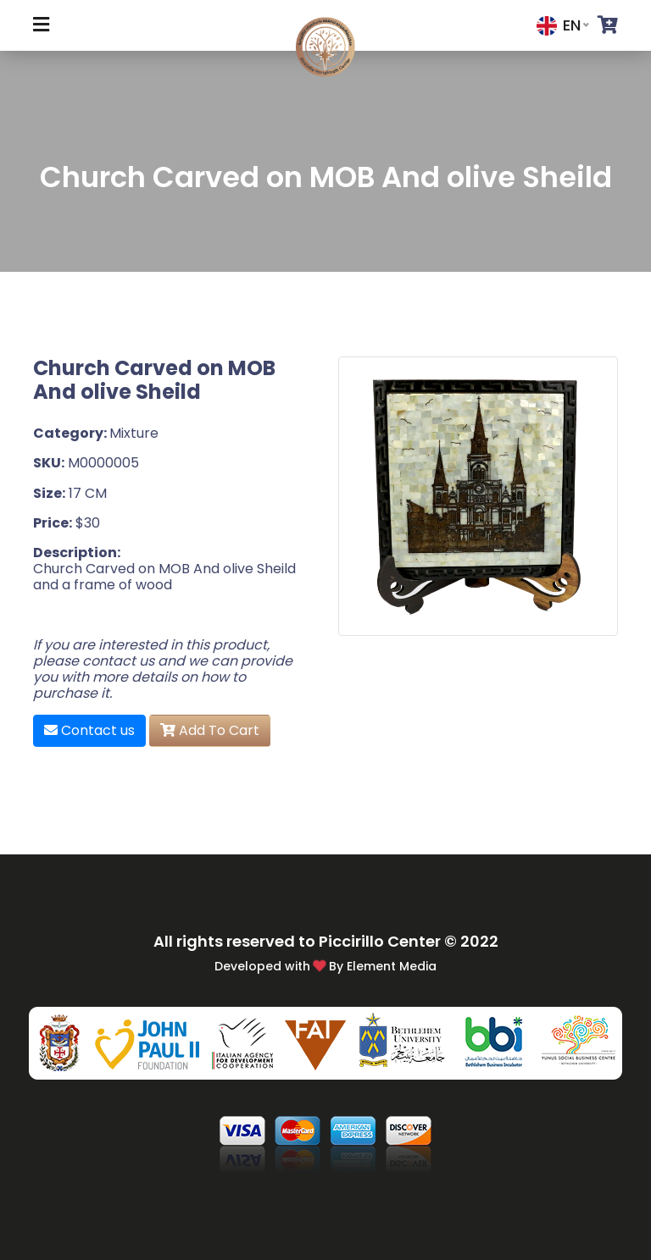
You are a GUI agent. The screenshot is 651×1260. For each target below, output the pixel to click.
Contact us (89, 730)
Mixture (134, 433)
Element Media (392, 966)
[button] (608, 25)
